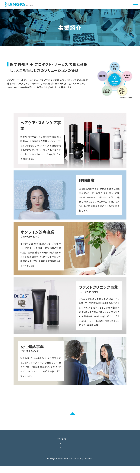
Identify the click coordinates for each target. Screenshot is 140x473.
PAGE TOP (70, 418)
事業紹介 (87, 443)
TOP (33, 443)
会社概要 (66, 453)
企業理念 (66, 448)
